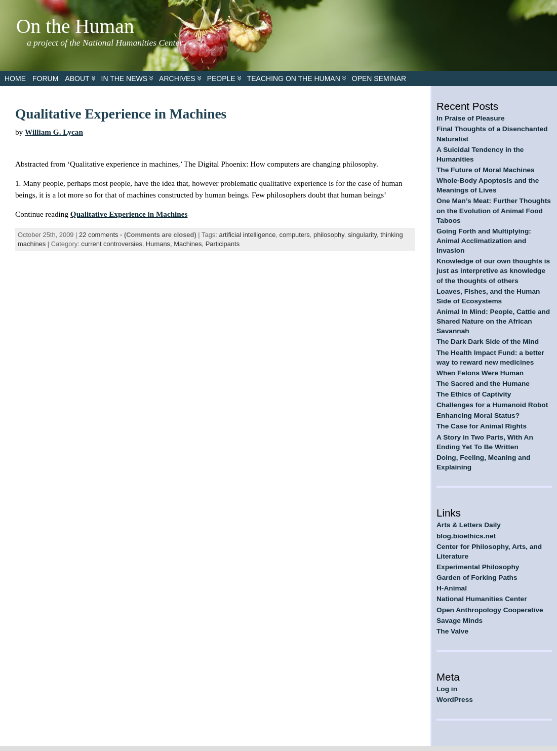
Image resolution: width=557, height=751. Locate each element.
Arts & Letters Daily (468, 525)
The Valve (452, 631)
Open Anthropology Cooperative (489, 610)
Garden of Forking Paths (477, 577)
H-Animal (451, 588)
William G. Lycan (54, 132)
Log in (446, 689)
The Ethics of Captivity (473, 394)
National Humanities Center (481, 599)
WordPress (454, 699)
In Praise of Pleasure (470, 118)
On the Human (75, 26)
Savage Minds (459, 620)
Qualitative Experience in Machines (120, 114)
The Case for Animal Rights (481, 426)
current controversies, (113, 244)
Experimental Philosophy (477, 567)
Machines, (189, 244)
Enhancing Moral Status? (478, 415)
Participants (223, 244)
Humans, (160, 244)
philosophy (328, 235)
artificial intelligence (247, 235)
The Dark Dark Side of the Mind (487, 341)
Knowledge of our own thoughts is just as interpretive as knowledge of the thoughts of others (493, 270)
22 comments (98, 235)
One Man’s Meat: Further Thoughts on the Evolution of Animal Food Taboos (493, 210)
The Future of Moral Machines (485, 170)
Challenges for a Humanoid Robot (492, 405)
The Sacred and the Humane (483, 383)
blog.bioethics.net (466, 536)
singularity (362, 235)
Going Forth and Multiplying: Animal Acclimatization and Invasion (483, 240)
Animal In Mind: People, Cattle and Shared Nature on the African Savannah (493, 321)
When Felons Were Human (480, 373)
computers (295, 235)
